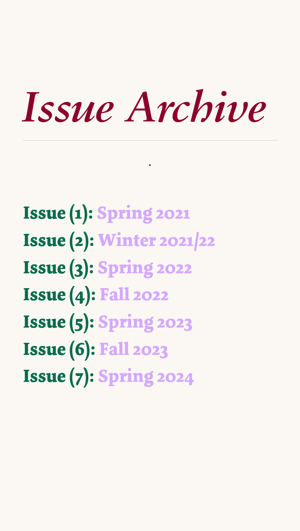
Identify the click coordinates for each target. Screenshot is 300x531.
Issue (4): (59, 294)
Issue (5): (59, 322)
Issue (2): (59, 240)
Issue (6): (59, 349)
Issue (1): (58, 213)
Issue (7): (59, 376)
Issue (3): (58, 267)
